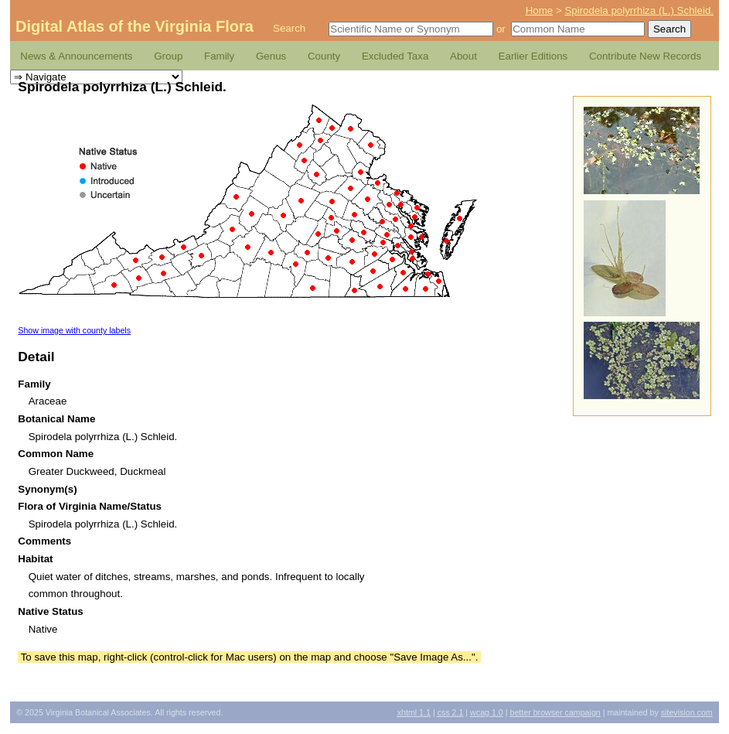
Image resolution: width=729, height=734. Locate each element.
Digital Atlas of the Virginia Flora (134, 26)
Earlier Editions (533, 56)
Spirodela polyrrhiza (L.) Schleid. (639, 10)
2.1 (451, 712)
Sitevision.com (687, 712)
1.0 (486, 712)
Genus (271, 56)
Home (540, 10)
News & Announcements (76, 56)
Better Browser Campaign (554, 712)
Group (168, 56)
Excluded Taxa (395, 56)
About (463, 56)
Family (219, 56)
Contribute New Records (645, 56)
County (324, 56)
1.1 (414, 712)
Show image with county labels (74, 330)
